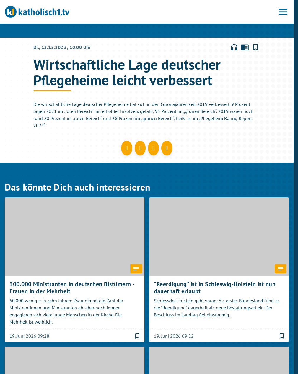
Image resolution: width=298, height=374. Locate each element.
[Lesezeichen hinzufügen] (255, 47)
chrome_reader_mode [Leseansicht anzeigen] (245, 47)
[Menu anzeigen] (283, 12)
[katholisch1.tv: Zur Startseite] (76, 12)
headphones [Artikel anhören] (234, 47)
